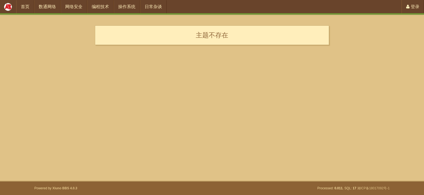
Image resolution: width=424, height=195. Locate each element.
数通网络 (47, 6)
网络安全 (73, 6)
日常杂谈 (153, 6)
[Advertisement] (196, 87)
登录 (412, 6)
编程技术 (100, 6)
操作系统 (126, 6)
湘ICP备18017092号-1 (373, 188)
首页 (25, 6)
